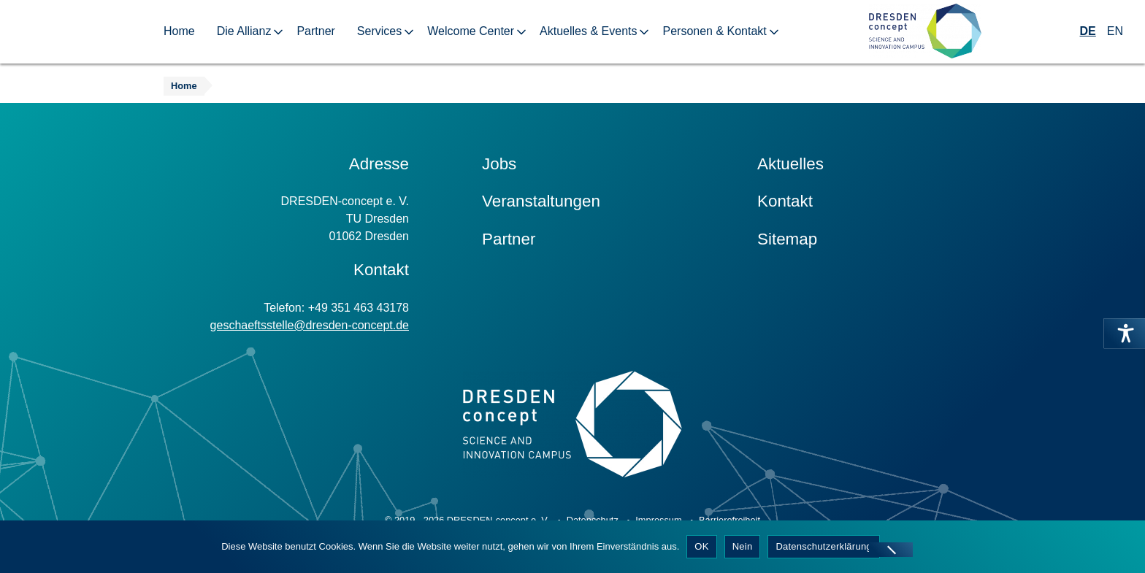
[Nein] (891, 549)
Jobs (499, 164)
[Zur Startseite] (925, 32)
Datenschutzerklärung (823, 546)
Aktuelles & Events (588, 31)
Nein (742, 546)
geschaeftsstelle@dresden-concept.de (309, 325)
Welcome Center (470, 31)
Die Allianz (244, 31)
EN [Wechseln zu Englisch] (1115, 31)
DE (1088, 31)
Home (179, 31)
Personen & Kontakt (714, 31)
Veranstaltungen (541, 201)
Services (379, 31)
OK (701, 546)
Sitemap (787, 239)
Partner (315, 31)
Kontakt (785, 201)
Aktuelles (790, 164)
